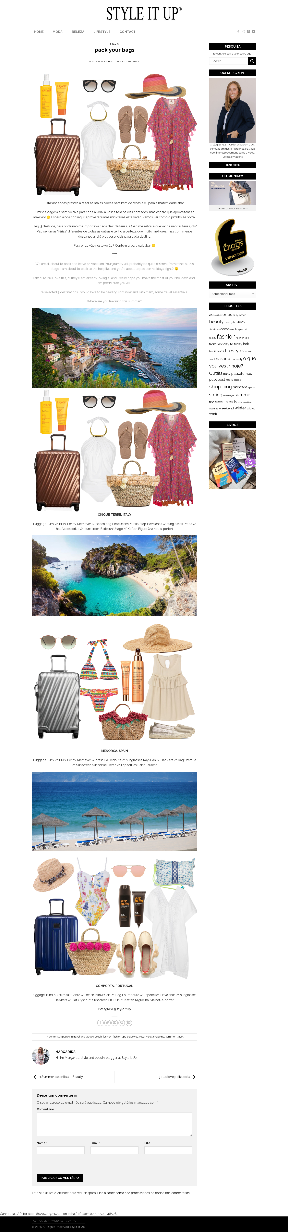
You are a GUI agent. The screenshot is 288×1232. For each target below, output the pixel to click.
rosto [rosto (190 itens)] (229, 379)
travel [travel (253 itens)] (219, 402)
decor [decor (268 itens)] (224, 329)
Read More (232, 165)
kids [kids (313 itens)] (220, 351)
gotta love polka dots (178, 1077)
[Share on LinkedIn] (129, 1023)
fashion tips (119, 1036)
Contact (128, 32)
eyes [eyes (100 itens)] (240, 329)
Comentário (46, 1109)
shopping (158, 1036)
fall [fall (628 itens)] (246, 328)
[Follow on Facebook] (238, 31)
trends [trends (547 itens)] (230, 401)
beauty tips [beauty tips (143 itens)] (231, 322)
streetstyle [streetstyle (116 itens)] (228, 395)
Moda (58, 32)
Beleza (78, 32)
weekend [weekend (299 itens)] (226, 408)
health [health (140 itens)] (213, 351)
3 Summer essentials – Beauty (57, 1077)
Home (39, 32)
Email (95, 1143)
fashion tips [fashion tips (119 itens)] (242, 337)
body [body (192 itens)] (241, 322)
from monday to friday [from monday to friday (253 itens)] (225, 344)
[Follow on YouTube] (253, 31)
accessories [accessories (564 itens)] (220, 314)
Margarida (133, 61)
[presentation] (63, 1165)
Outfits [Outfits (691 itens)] (215, 373)
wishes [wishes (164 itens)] (251, 408)
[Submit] (252, 61)
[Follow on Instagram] (243, 31)
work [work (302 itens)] (213, 414)
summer (170, 1036)
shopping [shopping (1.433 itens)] (220, 386)
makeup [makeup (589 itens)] (222, 358)
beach (98, 1036)
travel (114, 44)
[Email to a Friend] (114, 1023)
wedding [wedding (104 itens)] (213, 408)
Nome (42, 1143)
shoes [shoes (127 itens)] (237, 380)
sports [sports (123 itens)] (251, 387)
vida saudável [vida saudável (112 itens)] (245, 402)
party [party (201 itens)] (226, 374)
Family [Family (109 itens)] (212, 337)
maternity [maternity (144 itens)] (236, 359)
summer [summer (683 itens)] (243, 394)
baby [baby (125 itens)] (235, 315)
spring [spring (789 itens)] (215, 394)
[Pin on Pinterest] (121, 1023)
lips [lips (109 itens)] (245, 351)
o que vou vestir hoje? (139, 1036)
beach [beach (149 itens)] (242, 315)
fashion (107, 1036)
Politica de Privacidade (48, 1220)
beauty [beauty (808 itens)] (216, 321)
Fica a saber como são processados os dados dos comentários (143, 1193)
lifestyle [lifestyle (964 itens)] (234, 351)
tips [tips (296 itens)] (211, 402)
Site (147, 1143)
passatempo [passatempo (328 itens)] (241, 373)
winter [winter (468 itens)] (240, 408)
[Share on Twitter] (107, 1023)
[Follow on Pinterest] (248, 31)
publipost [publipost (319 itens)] (217, 379)
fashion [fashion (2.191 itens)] (226, 336)
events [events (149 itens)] (233, 329)
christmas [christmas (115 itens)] (214, 329)
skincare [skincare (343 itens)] (240, 387)
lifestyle (102, 32)
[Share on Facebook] (100, 1023)
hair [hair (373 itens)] (246, 344)
